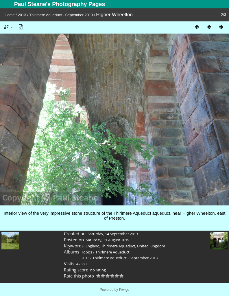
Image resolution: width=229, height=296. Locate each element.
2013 (22, 15)
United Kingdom (151, 246)
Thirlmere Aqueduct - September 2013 (61, 15)
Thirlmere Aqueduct (118, 246)
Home (10, 15)
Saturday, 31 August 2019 (107, 239)
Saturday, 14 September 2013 (113, 233)
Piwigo (124, 290)
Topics (86, 252)
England (92, 246)
